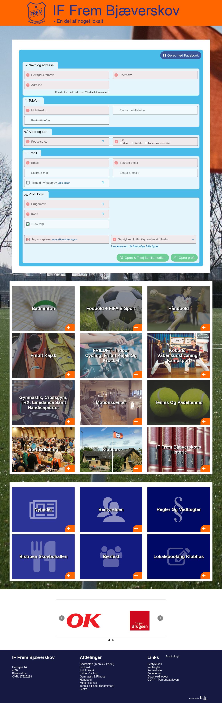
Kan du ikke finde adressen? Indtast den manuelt (82, 92)
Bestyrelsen (154, 664)
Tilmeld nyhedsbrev (50, 182)
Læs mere (64, 182)
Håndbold (86, 679)
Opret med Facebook (183, 55)
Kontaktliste (154, 670)
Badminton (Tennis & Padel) (97, 664)
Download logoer (157, 676)
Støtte (83, 689)
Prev (62, 618)
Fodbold (85, 667)
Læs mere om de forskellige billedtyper (135, 246)
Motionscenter (88, 682)
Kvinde (138, 143)
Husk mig (37, 224)
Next (160, 618)
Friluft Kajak (87, 670)
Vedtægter (153, 667)
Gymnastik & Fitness (92, 676)
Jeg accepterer (54, 239)
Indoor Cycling (88, 673)
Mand (126, 143)
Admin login (173, 656)
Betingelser (154, 673)
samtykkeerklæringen (64, 239)
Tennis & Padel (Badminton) (97, 685)
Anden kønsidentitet (159, 143)
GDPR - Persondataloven (163, 679)
